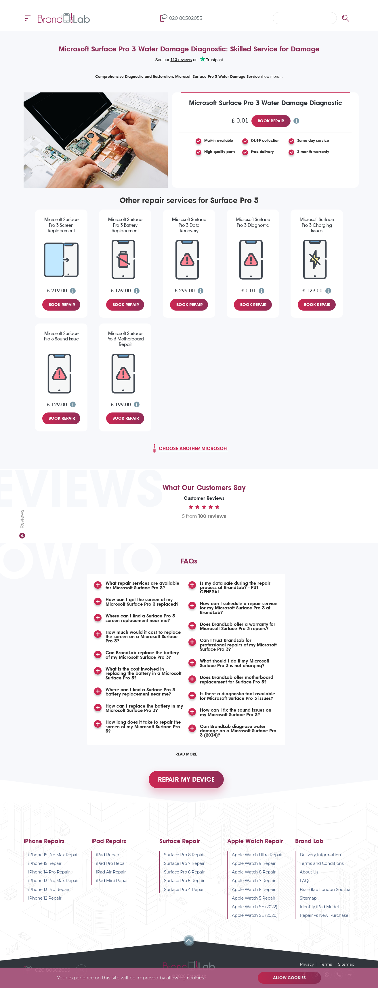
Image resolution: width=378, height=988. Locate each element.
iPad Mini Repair (112, 885)
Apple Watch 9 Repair (254, 867)
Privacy (305, 964)
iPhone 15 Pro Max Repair (53, 859)
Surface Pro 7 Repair (184, 867)
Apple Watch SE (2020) (255, 919)
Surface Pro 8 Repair (184, 859)
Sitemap (308, 902)
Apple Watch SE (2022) (254, 911)
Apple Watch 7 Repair (254, 885)
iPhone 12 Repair (45, 902)
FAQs (305, 885)
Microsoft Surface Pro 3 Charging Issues (317, 225)
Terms (325, 964)
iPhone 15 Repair (45, 867)
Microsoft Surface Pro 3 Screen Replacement (61, 225)
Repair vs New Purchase (324, 919)
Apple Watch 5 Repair (254, 902)
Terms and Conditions (322, 867)
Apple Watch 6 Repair (254, 893)
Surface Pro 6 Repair (184, 876)
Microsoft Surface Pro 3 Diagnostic (253, 222)
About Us (309, 876)
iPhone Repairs (44, 845)
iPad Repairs (108, 845)
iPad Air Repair (111, 876)
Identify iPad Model (319, 911)
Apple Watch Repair (255, 845)
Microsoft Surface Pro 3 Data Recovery (189, 225)
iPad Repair (107, 859)
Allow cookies (290, 977)
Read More (186, 756)
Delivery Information (320, 859)
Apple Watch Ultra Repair (257, 859)
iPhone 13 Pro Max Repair (53, 885)
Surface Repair (179, 845)
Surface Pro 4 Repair (184, 893)
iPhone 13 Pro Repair (49, 893)
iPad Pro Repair (111, 867)
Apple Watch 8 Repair (254, 876)
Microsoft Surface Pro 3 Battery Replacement (125, 225)
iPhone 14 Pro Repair (49, 876)
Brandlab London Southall (326, 893)
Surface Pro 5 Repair (184, 885)
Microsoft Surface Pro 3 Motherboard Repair (125, 339)
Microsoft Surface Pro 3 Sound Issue (61, 336)
